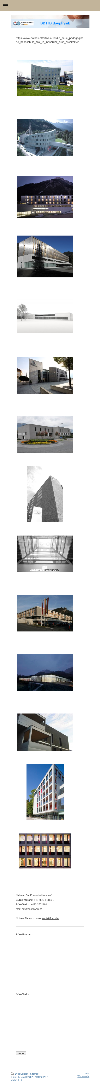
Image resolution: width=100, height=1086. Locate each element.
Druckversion (20, 1074)
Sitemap (34, 1074)
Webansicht (83, 1076)
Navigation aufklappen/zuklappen (50, 5)
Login (86, 1073)
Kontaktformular (50, 918)
